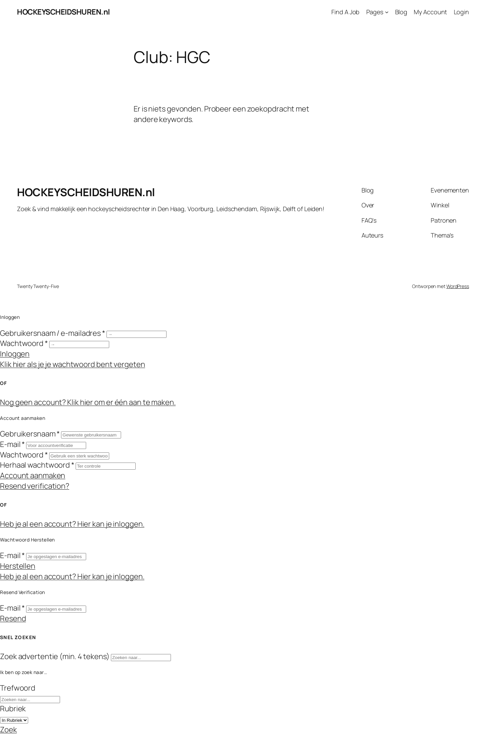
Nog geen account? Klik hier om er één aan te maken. (88, 402)
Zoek (8, 729)
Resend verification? (34, 486)
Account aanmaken (32, 475)
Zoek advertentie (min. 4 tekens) (55, 656)
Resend (13, 618)
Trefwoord (17, 688)
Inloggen (15, 354)
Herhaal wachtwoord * (37, 465)
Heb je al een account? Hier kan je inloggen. (72, 524)
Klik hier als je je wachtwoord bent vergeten (72, 364)
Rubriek (13, 708)
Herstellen (17, 566)
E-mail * (12, 444)
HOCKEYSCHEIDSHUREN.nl (63, 12)
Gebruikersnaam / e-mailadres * (52, 333)
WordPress (457, 286)
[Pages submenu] (387, 12)
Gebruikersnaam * (30, 434)
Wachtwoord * (24, 343)
